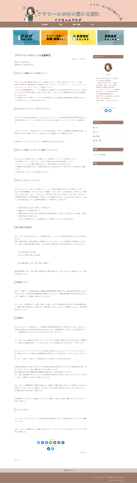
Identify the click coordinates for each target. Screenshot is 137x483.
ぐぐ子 (108, 74)
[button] (62, 442)
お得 (96, 127)
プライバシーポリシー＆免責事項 (103, 477)
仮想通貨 (97, 136)
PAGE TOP (68, 470)
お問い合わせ (119, 477)
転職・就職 (98, 140)
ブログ (97, 132)
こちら (33, 100)
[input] (108, 155)
